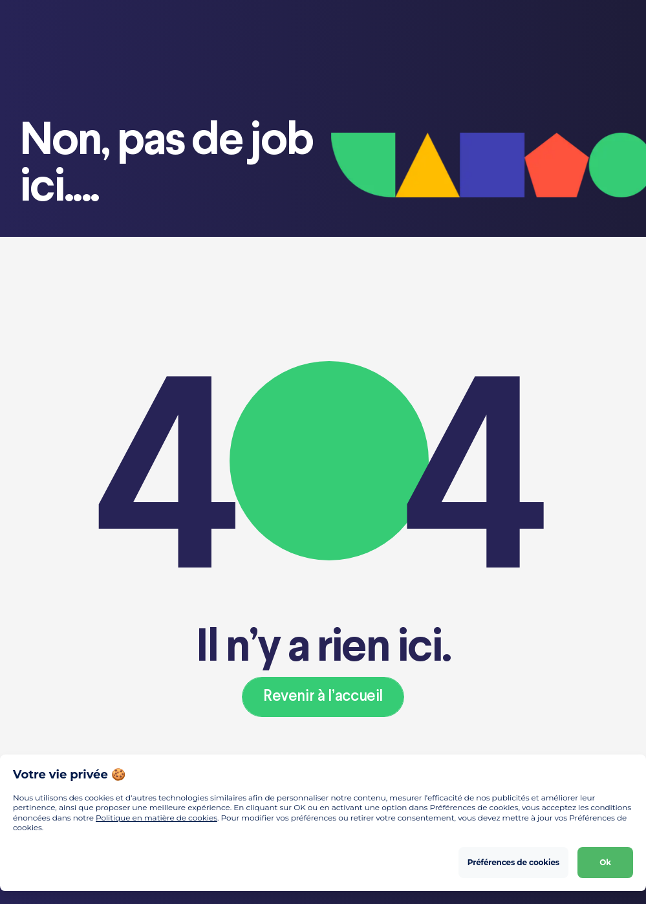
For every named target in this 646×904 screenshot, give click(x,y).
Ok (605, 862)
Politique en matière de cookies (156, 817)
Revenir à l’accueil (323, 696)
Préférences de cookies (513, 862)
